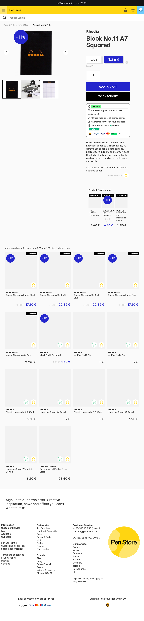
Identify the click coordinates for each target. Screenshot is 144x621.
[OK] (72, 17)
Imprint (5, 560)
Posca (40, 567)
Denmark (77, 553)
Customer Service (10, 527)
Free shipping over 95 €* (71, 3)
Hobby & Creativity (47, 531)
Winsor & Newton (46, 570)
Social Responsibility (12, 548)
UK (74, 572)
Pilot (39, 558)
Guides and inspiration (13, 545)
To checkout (108, 96)
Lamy (40, 561)
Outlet (40, 543)
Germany (77, 562)
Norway (77, 550)
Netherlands (79, 568)
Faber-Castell (44, 564)
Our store (6, 536)
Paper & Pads (9, 25)
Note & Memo (23, 25)
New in (40, 546)
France (76, 559)
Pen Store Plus (9, 542)
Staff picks (43, 549)
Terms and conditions (12, 554)
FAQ (3, 530)
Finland (76, 556)
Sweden (77, 547)
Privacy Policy (8, 557)
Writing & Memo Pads (42, 25)
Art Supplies (43, 528)
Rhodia (92, 31)
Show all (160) (44, 573)
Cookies (5, 563)
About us (6, 533)
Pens (39, 534)
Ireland (76, 565)
